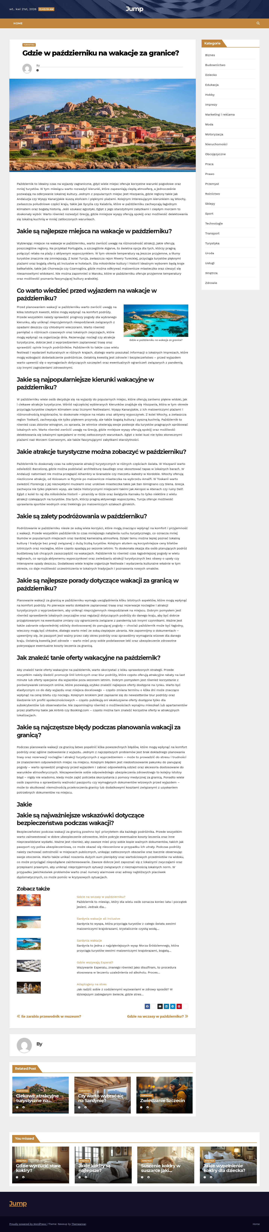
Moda (209, 124)
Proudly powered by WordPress (28, 1224)
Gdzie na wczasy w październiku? (101, 897)
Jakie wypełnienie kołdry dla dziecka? (224, 1168)
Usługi (209, 263)
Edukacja (212, 85)
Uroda (209, 253)
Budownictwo (215, 65)
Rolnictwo (212, 194)
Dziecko (211, 75)
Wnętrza (211, 273)
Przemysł (212, 184)
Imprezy (211, 104)
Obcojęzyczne (215, 154)
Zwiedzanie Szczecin (162, 1100)
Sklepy (210, 203)
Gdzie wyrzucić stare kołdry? (38, 1168)
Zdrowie (211, 283)
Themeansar (79, 1224)
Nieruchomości (216, 144)
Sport (209, 213)
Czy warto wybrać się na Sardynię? (100, 1098)
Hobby (210, 94)
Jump (134, 9)
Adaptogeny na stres (92, 984)
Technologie (214, 223)
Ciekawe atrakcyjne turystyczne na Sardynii (37, 1100)
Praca (209, 164)
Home (17, 23)
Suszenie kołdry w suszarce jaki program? (160, 1170)
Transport (212, 233)
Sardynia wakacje (89, 940)
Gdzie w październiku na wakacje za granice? (100, 53)
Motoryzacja (214, 134)
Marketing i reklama (220, 114)
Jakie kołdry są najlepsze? (94, 1168)
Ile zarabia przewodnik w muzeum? (49, 1016)
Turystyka (29, 45)
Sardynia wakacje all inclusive (98, 918)
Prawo (209, 174)
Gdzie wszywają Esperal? (95, 962)
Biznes (210, 55)
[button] (258, 23)
